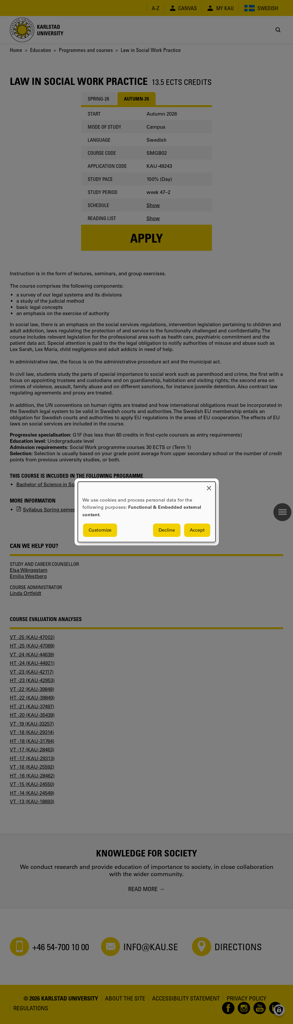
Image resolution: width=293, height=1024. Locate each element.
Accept (197, 530)
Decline (167, 530)
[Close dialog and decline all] (208, 486)
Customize (100, 530)
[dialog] (146, 512)
